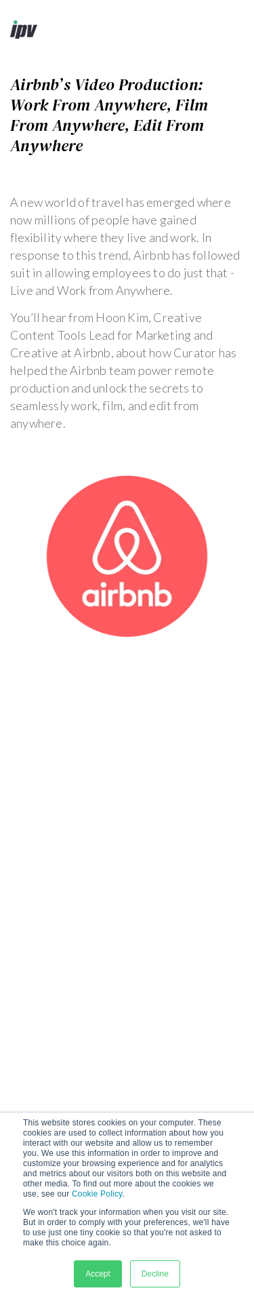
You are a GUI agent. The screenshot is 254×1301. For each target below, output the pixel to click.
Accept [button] (97, 1274)
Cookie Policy (97, 1194)
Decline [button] (155, 1274)
